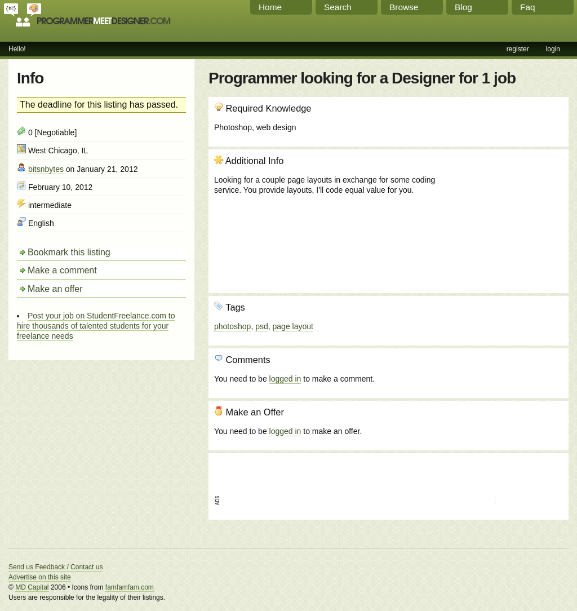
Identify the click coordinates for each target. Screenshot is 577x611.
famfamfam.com (129, 587)
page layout (293, 326)
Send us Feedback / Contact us (55, 567)
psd (261, 326)
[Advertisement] (502, 216)
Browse (403, 7)
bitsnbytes (46, 169)
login (553, 49)
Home (270, 7)
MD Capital (31, 587)
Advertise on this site (39, 577)
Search (338, 7)
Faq (527, 7)
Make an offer (55, 289)
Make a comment (62, 270)
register (518, 49)
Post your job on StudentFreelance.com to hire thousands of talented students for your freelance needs (96, 325)
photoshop (232, 326)
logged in (285, 378)
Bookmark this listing (69, 252)
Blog (463, 7)
